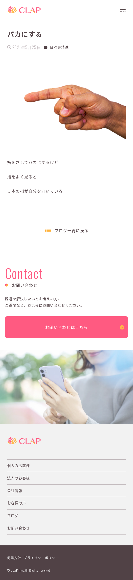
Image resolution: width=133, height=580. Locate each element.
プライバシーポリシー (41, 557)
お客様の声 (16, 502)
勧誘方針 (14, 557)
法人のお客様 (18, 477)
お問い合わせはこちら (66, 327)
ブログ (13, 515)
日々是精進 (59, 47)
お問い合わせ (18, 528)
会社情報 (14, 490)
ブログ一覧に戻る (71, 230)
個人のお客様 (18, 465)
